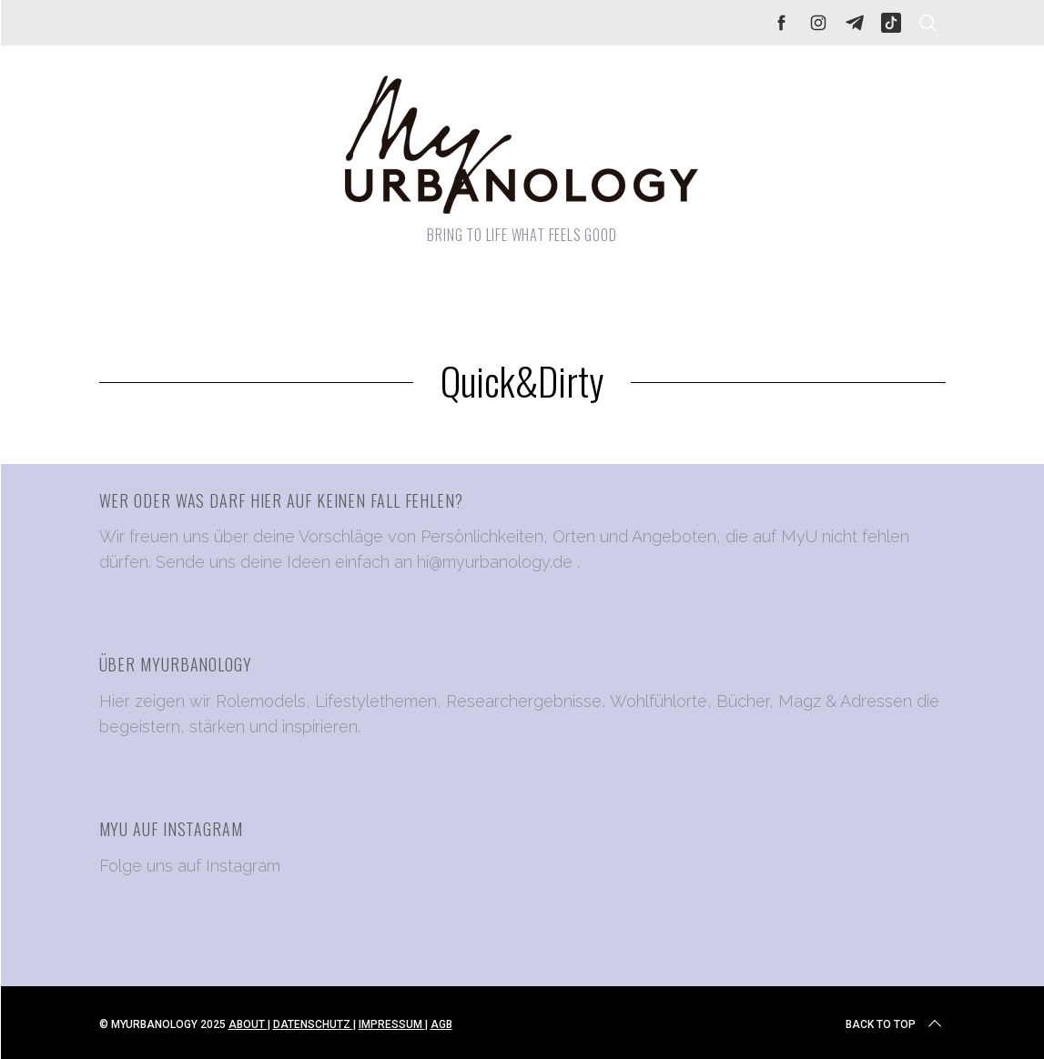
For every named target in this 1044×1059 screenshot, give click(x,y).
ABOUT (248, 1024)
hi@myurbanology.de (495, 561)
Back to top (895, 1024)
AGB (441, 1024)
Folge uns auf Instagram (189, 865)
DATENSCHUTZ (313, 1024)
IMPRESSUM (392, 1024)
